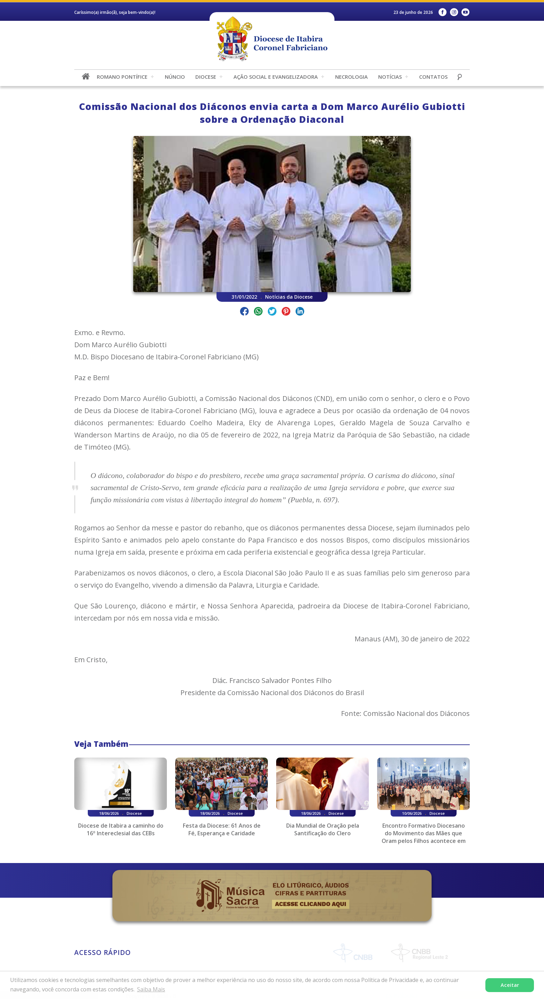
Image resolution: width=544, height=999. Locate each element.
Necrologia (351, 76)
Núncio (175, 76)
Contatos (433, 76)
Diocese (205, 76)
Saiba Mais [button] (151, 989)
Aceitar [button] (510, 985)
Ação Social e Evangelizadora (275, 76)
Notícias (390, 76)
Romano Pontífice (122, 76)
